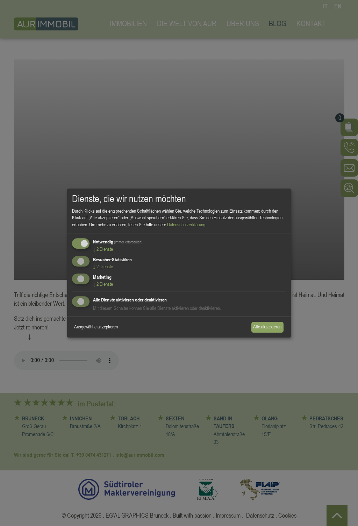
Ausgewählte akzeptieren (96, 327)
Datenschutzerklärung (186, 224)
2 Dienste (103, 249)
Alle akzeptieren (267, 327)
